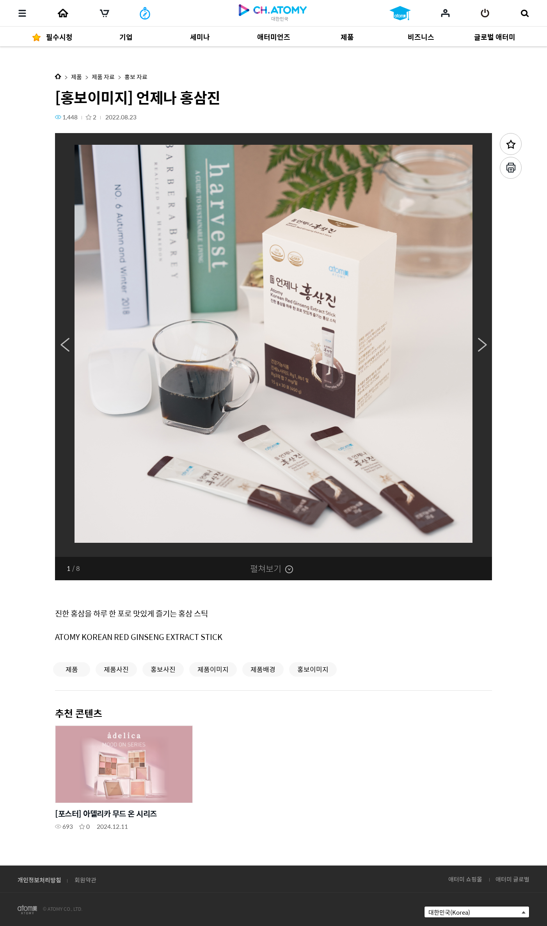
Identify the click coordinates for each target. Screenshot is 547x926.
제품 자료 (103, 76)
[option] (273, 345)
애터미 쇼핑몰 (465, 878)
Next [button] (482, 345)
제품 (76, 76)
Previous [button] (65, 345)
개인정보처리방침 (39, 879)
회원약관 (85, 879)
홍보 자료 (135, 76)
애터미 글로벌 (512, 878)
